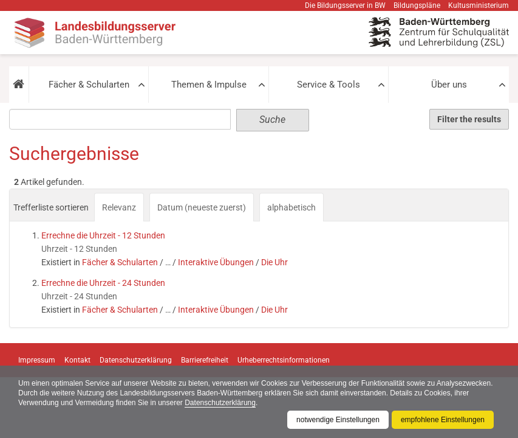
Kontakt (77, 360)
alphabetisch (291, 207)
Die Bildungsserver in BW (345, 5)
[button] (19, 84)
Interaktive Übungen (216, 262)
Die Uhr (274, 262)
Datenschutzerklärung (220, 402)
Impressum (36, 360)
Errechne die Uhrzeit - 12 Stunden (103, 235)
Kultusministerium (478, 5)
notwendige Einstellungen (338, 419)
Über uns (449, 84)
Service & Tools (328, 84)
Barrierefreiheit (204, 360)
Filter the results (469, 119)
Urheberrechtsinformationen (283, 360)
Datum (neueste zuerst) (201, 207)
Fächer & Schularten (89, 84)
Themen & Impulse (209, 84)
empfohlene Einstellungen (443, 419)
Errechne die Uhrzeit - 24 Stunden (103, 283)
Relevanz (119, 207)
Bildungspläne (417, 5)
